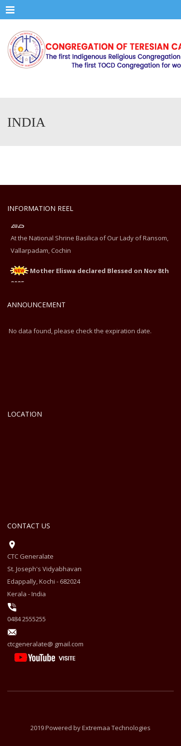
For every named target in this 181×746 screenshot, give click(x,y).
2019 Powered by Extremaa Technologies (90, 727)
